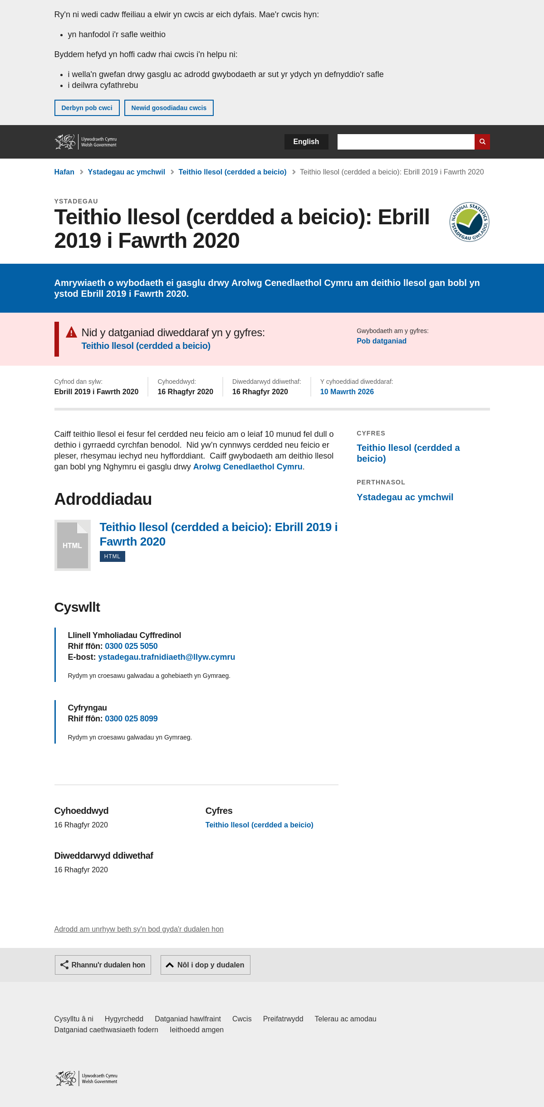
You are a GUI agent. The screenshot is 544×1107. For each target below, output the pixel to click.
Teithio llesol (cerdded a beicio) (233, 172)
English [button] (306, 141)
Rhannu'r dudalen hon (108, 965)
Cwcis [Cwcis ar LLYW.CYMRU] (242, 1019)
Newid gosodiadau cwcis (169, 107)
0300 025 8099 (131, 718)
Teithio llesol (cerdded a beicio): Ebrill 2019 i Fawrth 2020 (72, 545)
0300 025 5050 (131, 646)
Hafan (64, 172)
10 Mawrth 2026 (347, 392)
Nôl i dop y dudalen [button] (211, 965)
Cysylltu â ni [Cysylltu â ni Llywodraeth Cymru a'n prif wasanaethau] (73, 1019)
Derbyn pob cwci (87, 107)
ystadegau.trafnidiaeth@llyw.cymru (166, 657)
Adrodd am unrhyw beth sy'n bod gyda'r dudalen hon (139, 929)
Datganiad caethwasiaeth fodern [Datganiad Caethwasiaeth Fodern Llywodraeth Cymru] (106, 1030)
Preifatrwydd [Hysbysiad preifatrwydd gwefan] (283, 1019)
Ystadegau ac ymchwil (126, 172)
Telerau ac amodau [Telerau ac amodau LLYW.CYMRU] (346, 1019)
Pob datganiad (382, 341)
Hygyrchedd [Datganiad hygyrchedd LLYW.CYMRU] (124, 1019)
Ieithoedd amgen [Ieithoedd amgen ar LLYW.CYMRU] (197, 1030)
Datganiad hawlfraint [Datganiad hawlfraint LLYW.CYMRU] (188, 1019)
